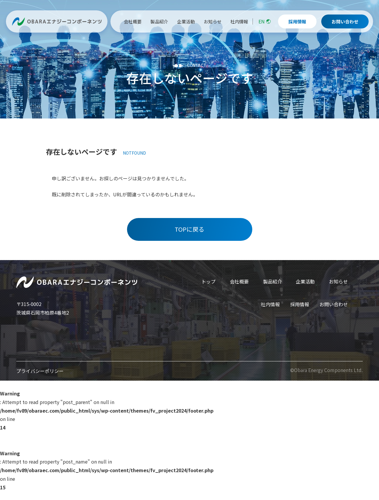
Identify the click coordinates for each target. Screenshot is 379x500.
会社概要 (239, 281)
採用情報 (299, 304)
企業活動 (305, 281)
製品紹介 (272, 281)
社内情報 (270, 304)
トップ (208, 281)
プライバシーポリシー (40, 370)
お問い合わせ (333, 304)
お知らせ (338, 281)
